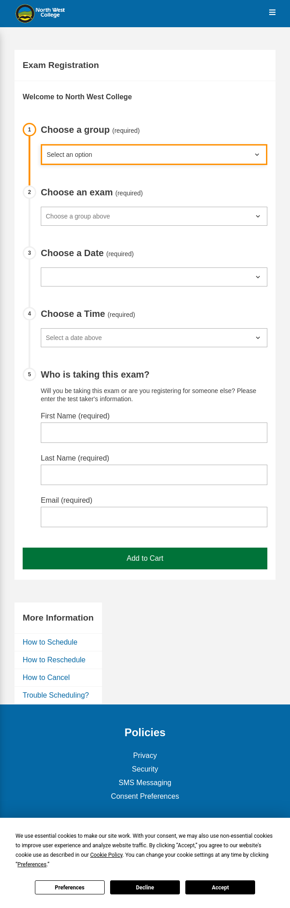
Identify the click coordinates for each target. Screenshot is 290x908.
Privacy (145, 755)
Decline (145, 887)
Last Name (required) (75, 458)
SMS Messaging (145, 783)
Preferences (70, 887)
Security (145, 769)
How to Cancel (46, 677)
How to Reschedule (54, 660)
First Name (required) (75, 416)
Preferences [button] (32, 864)
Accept (220, 887)
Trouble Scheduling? (56, 695)
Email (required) (66, 500)
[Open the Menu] (272, 12)
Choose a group (90, 130)
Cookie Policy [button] (106, 855)
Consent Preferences (145, 796)
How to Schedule (50, 642)
